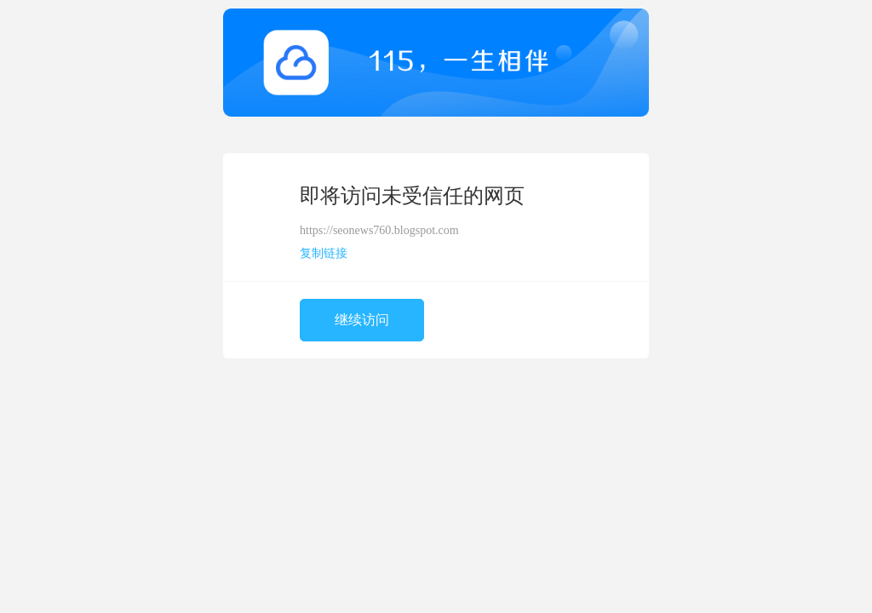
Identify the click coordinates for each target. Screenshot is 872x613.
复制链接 (323, 253)
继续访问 (362, 319)
